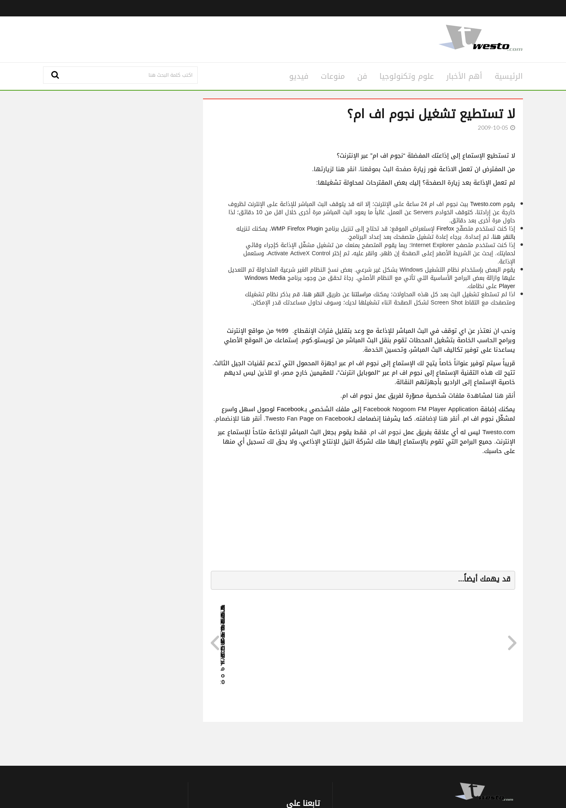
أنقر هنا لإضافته (437, 418)
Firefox (445, 228)
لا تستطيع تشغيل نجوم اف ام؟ (431, 114)
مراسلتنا (361, 294)
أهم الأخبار (464, 76)
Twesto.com (485, 204)
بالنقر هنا (504, 237)
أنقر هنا (505, 395)
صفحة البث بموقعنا (385, 169)
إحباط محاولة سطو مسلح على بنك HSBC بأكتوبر (487, 658)
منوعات (333, 76)
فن (362, 76)
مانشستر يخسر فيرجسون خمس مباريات (333, 655)
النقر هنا (314, 294)
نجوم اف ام (385, 432)
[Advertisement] (201, 38)
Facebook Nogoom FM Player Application (420, 409)
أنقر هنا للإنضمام (238, 418)
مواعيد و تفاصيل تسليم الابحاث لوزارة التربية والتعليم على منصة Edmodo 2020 (260, 662)
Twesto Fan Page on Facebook (308, 418)
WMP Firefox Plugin (297, 228)
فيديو (298, 76)
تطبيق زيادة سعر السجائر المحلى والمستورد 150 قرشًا (414, 658)
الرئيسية (509, 76)
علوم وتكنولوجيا (406, 76)
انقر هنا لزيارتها (335, 169)
